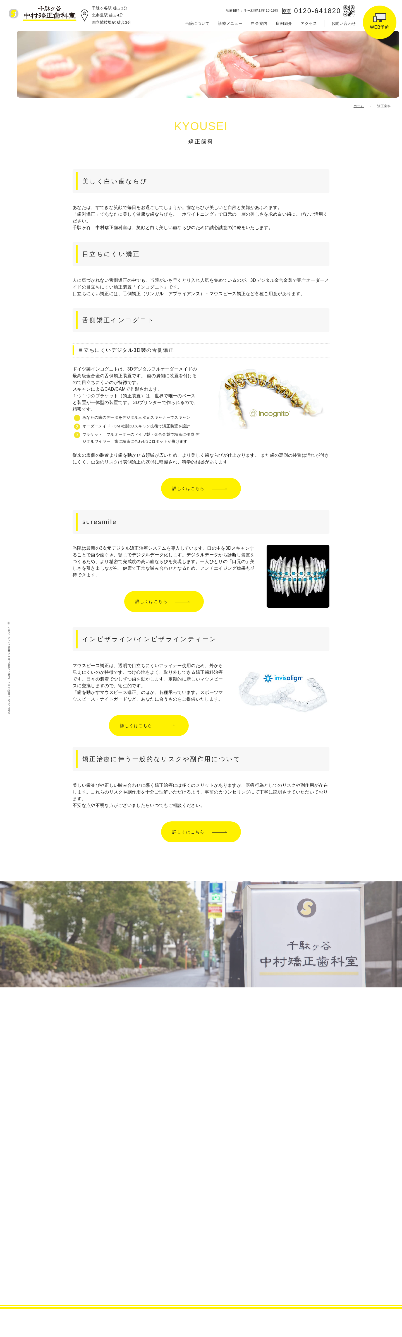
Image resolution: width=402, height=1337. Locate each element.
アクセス (309, 23)
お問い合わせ (343, 23)
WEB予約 (379, 27)
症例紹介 (284, 23)
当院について (197, 23)
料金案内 (259, 23)
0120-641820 (317, 11)
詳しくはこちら (188, 488)
